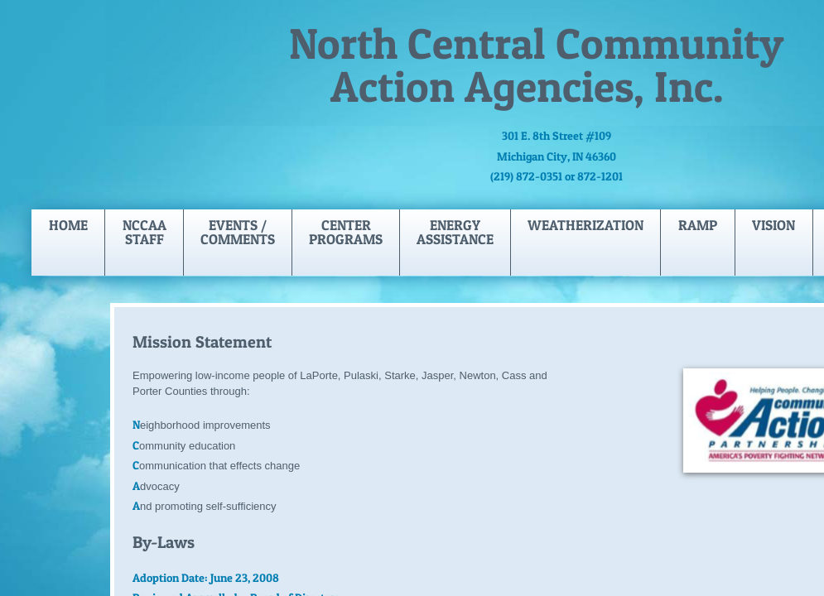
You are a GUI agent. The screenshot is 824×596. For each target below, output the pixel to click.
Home (68, 224)
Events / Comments (237, 232)
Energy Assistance (455, 232)
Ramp (697, 224)
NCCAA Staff (144, 232)
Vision (773, 224)
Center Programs (346, 232)
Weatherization (585, 224)
